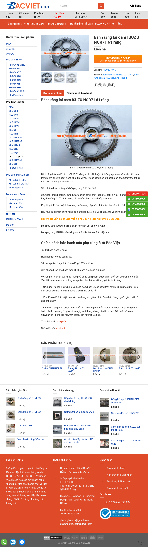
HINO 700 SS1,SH (17, 91)
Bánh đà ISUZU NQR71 (130, 368)
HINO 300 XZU (15, 72)
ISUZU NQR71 (16, 156)
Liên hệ (137, 15)
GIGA (11, 107)
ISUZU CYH (14, 115)
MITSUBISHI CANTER (19, 184)
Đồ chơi (103, 15)
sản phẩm (62, 321)
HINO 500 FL (14, 84)
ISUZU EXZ (14, 111)
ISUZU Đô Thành (14, 219)
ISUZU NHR (14, 164)
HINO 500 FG (15, 80)
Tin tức (127, 15)
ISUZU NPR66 (15, 160)
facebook (60, 328)
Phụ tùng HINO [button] (42, 15)
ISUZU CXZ (14, 118)
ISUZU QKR (14, 152)
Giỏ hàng (133, 5)
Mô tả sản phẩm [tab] (53, 93)
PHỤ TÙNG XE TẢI (117, 502)
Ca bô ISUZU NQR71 (52, 368)
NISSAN (10, 214)
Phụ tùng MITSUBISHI (18, 174)
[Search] (81, 6)
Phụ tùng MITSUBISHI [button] (86, 15)
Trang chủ (9, 15)
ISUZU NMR (14, 145)
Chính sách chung (116, 468)
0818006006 (138, 198)
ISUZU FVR (14, 126)
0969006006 (138, 204)
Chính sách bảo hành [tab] (79, 93)
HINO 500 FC (15, 76)
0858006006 (138, 214)
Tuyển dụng (114, 15)
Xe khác (10, 230)
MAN (8, 43)
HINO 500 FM (15, 87)
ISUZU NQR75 (15, 137)
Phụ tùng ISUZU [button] (62, 15)
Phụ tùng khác (16, 95)
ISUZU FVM (14, 122)
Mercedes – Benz (15, 194)
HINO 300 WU (15, 68)
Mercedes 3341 (16, 203)
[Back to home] (27, 5)
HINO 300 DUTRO (17, 65)
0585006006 (138, 209)
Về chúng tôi (24, 15)
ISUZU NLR (14, 149)
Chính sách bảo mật (117, 488)
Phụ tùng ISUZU (15, 102)
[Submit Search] (101, 6)
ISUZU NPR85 (15, 141)
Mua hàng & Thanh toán (119, 481)
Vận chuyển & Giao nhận (119, 474)
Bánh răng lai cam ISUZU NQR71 (118, 74)
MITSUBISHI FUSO (17, 180)
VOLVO (10, 54)
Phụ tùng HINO (14, 59)
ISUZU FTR (14, 130)
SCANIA (10, 49)
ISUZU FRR (14, 134)
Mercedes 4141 (16, 207)
